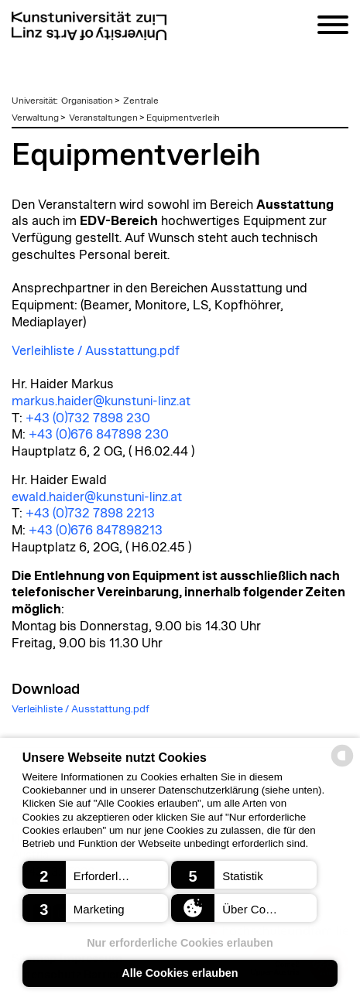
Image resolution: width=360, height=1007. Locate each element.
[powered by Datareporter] (342, 765)
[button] (95, 875)
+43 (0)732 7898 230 (88, 418)
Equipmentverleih (183, 117)
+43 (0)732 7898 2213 (90, 513)
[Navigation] (332, 27)
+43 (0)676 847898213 (96, 530)
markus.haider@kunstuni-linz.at (101, 401)
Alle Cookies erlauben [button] (180, 973)
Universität (34, 100)
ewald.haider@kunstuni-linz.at (97, 497)
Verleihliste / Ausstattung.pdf (96, 351)
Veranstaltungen (103, 117)
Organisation (87, 100)
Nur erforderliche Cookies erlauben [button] (180, 943)
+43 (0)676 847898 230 (99, 434)
